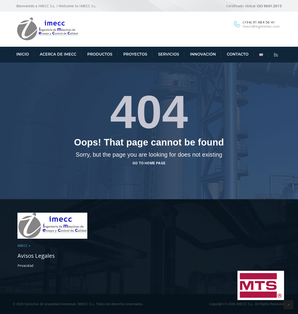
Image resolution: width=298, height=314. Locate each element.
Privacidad (25, 265)
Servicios (168, 54)
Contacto (238, 54)
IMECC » (23, 245)
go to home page (149, 163)
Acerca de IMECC (58, 54)
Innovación (203, 54)
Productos (99, 54)
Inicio (22, 54)
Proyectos (135, 54)
